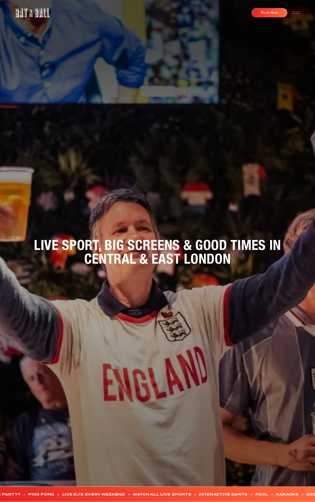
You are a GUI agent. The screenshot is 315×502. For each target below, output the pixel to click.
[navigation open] (295, 13)
